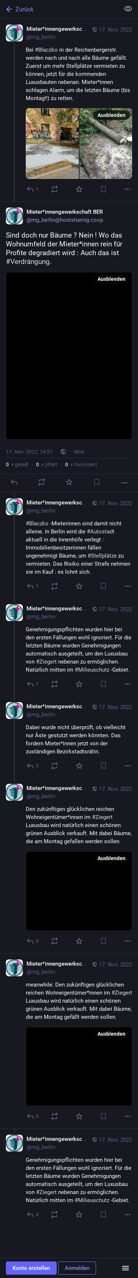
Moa (79, 452)
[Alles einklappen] (128, 9)
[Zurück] (59, 9)
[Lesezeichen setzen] (103, 189)
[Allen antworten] (33, 586)
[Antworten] (33, 189)
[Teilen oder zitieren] (54, 189)
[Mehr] (127, 189)
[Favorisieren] (79, 189)
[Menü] (125, 1268)
